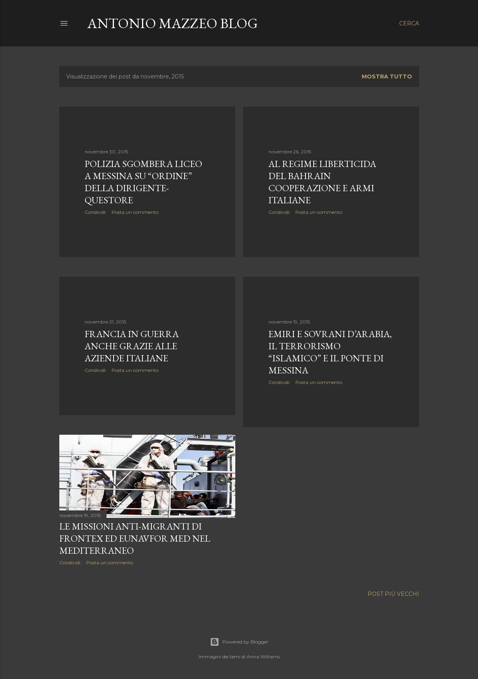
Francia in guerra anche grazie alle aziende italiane (132, 346)
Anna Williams (263, 656)
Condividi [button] (95, 212)
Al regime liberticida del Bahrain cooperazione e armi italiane (322, 182)
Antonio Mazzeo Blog (172, 23)
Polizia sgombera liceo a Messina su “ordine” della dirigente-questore (143, 182)
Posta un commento (135, 212)
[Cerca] (409, 23)
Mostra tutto (387, 76)
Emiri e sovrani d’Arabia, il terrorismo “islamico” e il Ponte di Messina (330, 352)
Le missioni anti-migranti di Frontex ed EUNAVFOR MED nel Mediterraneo (134, 538)
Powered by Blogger (239, 642)
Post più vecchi (393, 593)
